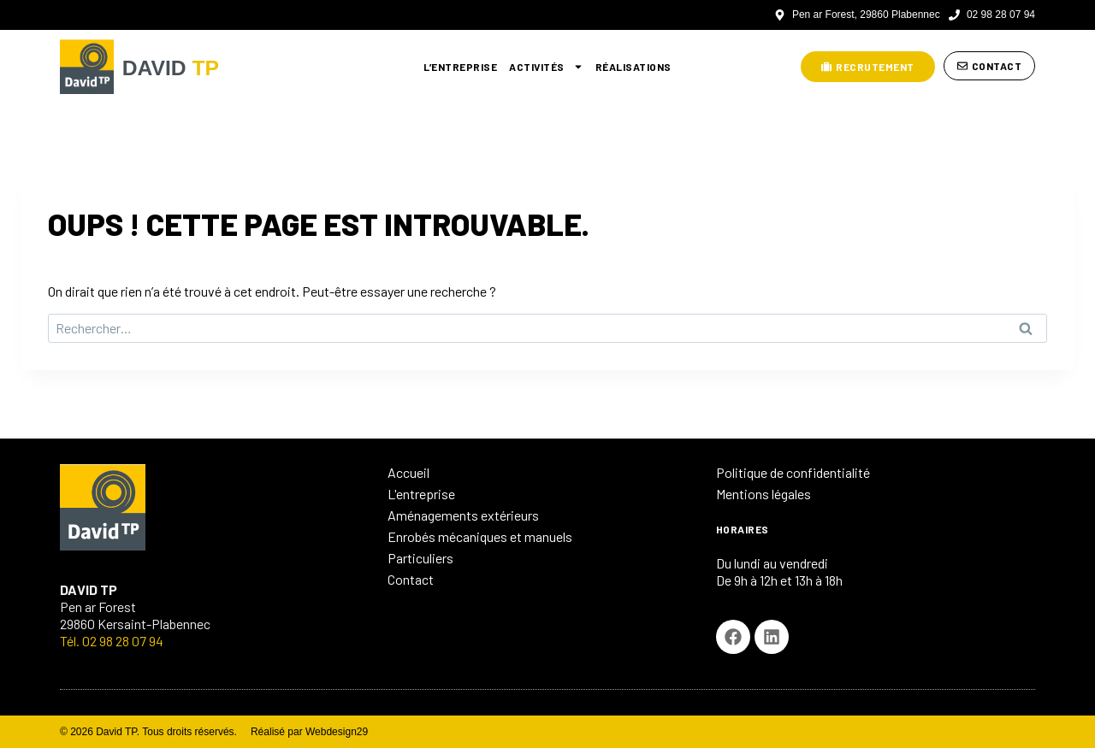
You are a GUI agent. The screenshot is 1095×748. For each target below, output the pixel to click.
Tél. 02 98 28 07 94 (111, 641)
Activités (546, 66)
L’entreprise (460, 67)
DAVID (181, 66)
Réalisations (633, 67)
